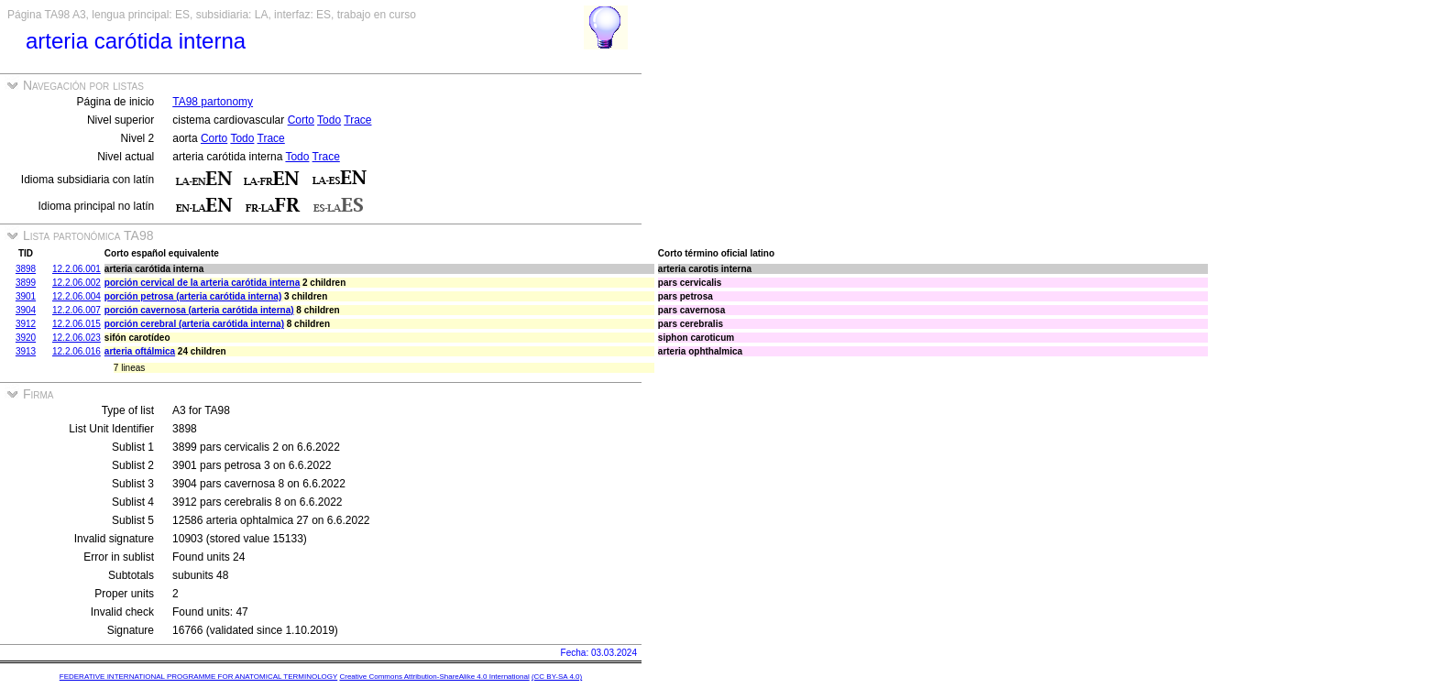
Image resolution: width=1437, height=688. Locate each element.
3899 (26, 283)
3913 (26, 351)
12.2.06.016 (76, 351)
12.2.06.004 (76, 296)
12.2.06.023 (76, 338)
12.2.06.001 (76, 269)
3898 (26, 269)
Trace (357, 120)
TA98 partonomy (212, 101)
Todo (329, 120)
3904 (26, 310)
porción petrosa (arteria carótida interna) (192, 296)
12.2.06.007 (76, 310)
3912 (26, 324)
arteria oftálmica (139, 351)
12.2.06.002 (76, 283)
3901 (26, 296)
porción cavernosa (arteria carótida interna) (199, 310)
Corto (301, 120)
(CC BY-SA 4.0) (557, 676)
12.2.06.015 (76, 324)
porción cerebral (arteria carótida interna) (194, 324)
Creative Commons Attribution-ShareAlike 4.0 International (434, 676)
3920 (26, 338)
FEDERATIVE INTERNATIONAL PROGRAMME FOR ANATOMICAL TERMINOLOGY (198, 676)
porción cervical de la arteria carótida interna (202, 283)
